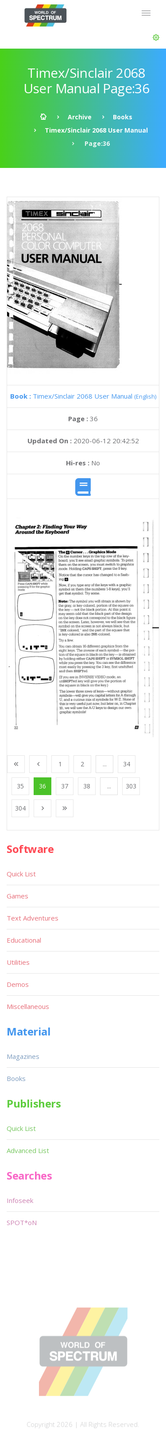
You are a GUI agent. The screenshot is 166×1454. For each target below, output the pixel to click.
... (105, 764)
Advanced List (28, 1150)
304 (20, 808)
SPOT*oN (22, 1222)
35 (20, 786)
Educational (24, 940)
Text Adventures (32, 918)
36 (42, 786)
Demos (18, 984)
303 (131, 786)
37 (64, 786)
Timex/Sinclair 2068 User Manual (96, 130)
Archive (80, 117)
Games (17, 895)
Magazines (23, 1056)
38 (86, 786)
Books (122, 117)
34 (126, 764)
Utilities (18, 962)
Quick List (21, 873)
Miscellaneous (28, 1006)
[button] (156, 37)
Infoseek (20, 1200)
